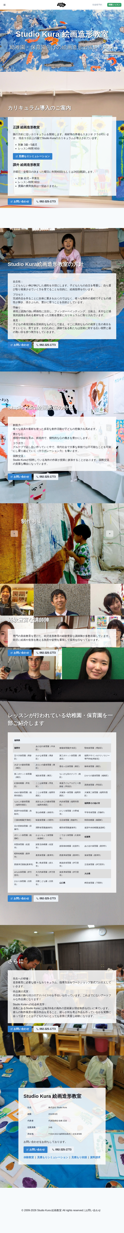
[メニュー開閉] (4, 5)
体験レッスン (114, 5)
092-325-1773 (46, 201)
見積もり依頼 (79, 1157)
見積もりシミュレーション (33, 156)
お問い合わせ (19, 201)
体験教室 (29, 1157)
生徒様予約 (97, 5)
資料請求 (95, 1157)
